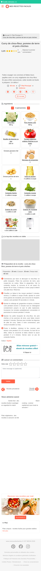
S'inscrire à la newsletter (21, 565)
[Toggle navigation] (2, 6)
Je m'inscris (20, 517)
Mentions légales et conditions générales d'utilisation (19, 555)
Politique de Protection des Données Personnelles (19, 558)
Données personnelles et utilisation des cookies (19, 552)
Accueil (6, 35)
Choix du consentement (31, 562)
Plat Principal (16, 35)
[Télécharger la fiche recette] (26, 92)
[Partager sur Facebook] (14, 92)
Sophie (9, 341)
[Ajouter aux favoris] (33, 92)
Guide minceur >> (10, 2)
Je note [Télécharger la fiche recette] (20, 96)
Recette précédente (10, 389)
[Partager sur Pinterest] (20, 92)
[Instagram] (28, 546)
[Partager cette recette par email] (8, 92)
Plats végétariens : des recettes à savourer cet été (10, 415)
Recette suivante (34, 389)
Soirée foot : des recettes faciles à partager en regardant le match (10, 403)
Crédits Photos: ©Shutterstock (11, 562)
